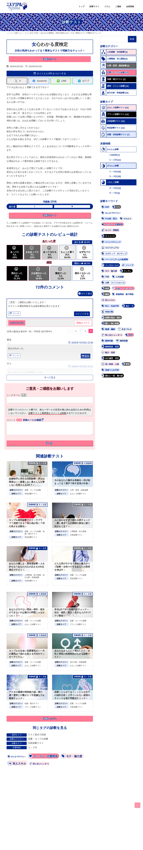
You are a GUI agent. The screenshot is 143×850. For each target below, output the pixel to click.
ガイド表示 (85, 293)
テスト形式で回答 (37, 735)
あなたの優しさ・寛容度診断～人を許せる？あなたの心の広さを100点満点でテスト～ (27, 567)
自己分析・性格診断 (78, 662)
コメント (14, 420)
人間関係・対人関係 (78, 532)
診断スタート (50, 59)
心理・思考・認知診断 (79, 490)
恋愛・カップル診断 (33, 490)
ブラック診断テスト (78, 624)
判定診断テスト (31, 494)
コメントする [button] (82, 314)
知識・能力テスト (32, 704)
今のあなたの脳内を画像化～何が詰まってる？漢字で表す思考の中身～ (72, 482)
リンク (14, 313)
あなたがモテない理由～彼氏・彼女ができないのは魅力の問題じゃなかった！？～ (27, 612)
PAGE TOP (137, 805)
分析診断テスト (76, 535)
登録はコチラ (83, 323)
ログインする (16, 323)
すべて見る (49, 377)
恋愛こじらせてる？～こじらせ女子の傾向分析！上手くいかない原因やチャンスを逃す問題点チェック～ (72, 695)
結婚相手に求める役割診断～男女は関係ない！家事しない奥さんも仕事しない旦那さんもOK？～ (27, 482)
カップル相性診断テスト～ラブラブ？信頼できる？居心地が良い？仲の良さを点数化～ (27, 523)
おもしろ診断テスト (78, 494)
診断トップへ (50, 719)
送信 (50, 443)
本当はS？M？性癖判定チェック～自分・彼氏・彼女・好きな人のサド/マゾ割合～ (72, 612)
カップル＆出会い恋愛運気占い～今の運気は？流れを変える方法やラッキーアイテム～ (27, 654)
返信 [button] (87, 356)
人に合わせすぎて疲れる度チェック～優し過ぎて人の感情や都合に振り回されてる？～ (72, 523)
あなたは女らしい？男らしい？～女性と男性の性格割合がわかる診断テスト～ (72, 654)
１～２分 (32, 747)
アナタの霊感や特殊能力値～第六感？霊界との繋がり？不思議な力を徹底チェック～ (27, 695)
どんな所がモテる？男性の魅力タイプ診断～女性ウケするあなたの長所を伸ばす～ (72, 567)
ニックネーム (17, 395)
